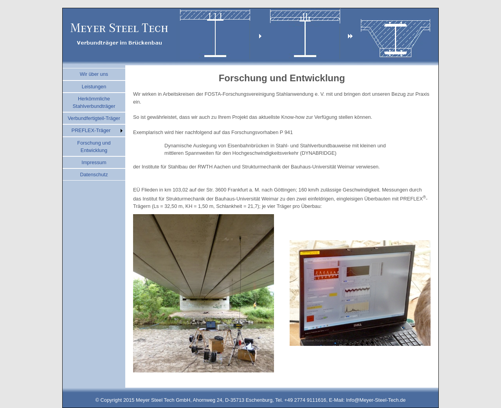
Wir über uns (94, 74)
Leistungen (94, 86)
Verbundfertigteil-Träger (94, 118)
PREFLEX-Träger (91, 130)
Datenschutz (94, 174)
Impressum (93, 162)
